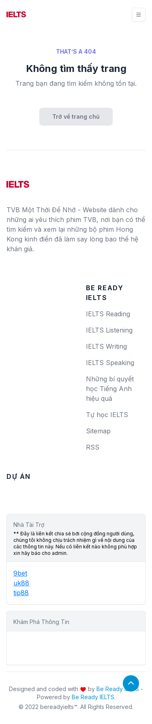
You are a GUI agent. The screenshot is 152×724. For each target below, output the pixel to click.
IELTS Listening (109, 330)
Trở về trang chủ (76, 116)
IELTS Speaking (110, 363)
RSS (92, 447)
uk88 (21, 583)
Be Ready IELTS (117, 688)
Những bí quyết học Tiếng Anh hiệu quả (110, 388)
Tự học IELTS (107, 415)
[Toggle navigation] (139, 15)
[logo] (17, 181)
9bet (20, 573)
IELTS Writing (106, 346)
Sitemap (98, 431)
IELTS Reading (108, 314)
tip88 (21, 593)
